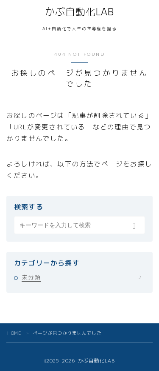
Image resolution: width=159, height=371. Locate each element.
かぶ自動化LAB (79, 12)
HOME (14, 333)
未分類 (81, 277)
